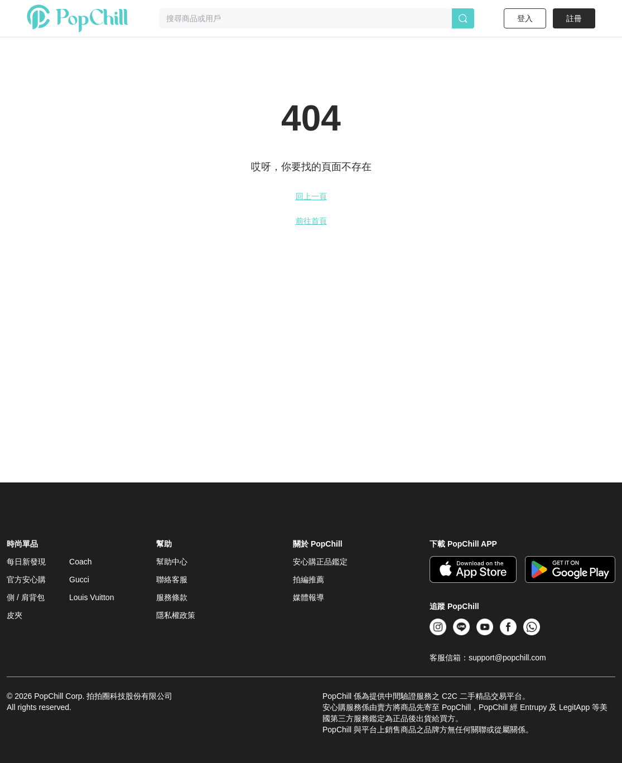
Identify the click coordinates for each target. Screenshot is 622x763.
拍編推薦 (308, 579)
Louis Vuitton (91, 597)
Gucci (79, 579)
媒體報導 (308, 597)
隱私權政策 (175, 615)
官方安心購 (26, 579)
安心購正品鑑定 (320, 561)
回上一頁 (311, 196)
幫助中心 (171, 561)
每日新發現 (26, 561)
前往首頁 (311, 220)
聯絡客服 (171, 579)
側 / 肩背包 (26, 597)
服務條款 (171, 597)
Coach (80, 561)
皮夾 (14, 615)
